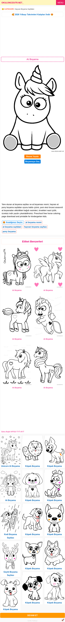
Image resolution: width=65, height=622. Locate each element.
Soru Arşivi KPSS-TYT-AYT (12, 431)
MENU (60, 3)
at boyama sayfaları (12, 227)
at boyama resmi (34, 222)
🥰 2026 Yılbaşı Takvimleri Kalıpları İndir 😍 (32, 14)
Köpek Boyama (10, 609)
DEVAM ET (32, 615)
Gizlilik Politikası (32, 620)
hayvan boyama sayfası (35, 227)
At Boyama (16, 290)
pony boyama (9, 231)
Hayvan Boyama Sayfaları (24, 9)
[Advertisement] (32, 36)
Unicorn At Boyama (10, 466)
